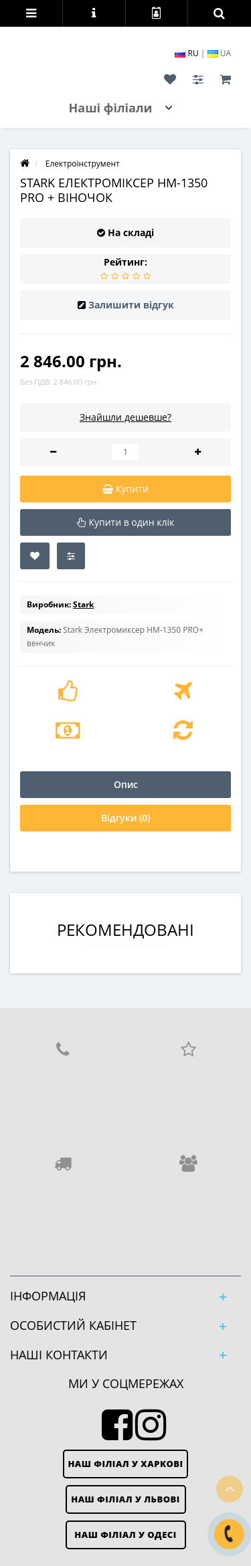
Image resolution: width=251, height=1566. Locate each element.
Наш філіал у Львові (125, 1499)
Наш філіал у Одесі (125, 1535)
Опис (126, 784)
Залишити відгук (131, 304)
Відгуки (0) (125, 817)
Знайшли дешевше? (125, 417)
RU (187, 53)
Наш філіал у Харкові (125, 1464)
